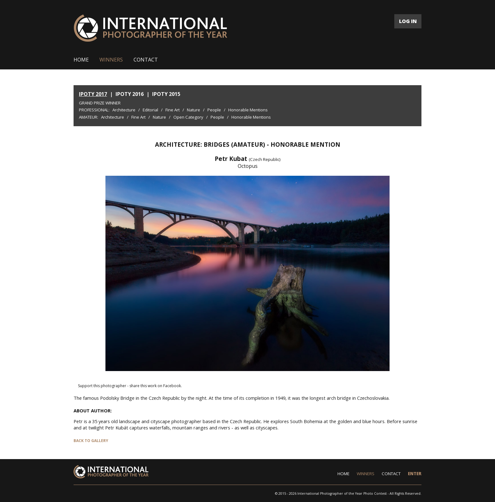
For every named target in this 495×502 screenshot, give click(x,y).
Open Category (188, 117)
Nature (193, 110)
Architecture (123, 110)
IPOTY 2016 (130, 94)
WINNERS (111, 59)
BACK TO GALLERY (91, 440)
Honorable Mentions (248, 110)
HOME (81, 59)
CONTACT (146, 59)
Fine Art (172, 110)
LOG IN (408, 21)
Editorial (150, 110)
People (214, 110)
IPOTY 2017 (93, 94)
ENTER (414, 473)
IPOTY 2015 (166, 94)
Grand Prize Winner (100, 103)
